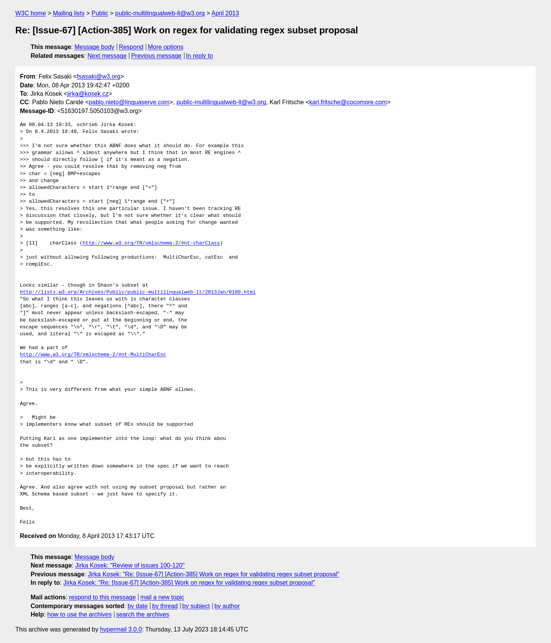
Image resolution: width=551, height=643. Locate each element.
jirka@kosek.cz (88, 93)
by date (137, 606)
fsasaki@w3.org (99, 76)
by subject (196, 606)
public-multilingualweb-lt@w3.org (160, 13)
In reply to (199, 55)
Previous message (156, 55)
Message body (94, 47)
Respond (131, 47)
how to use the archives (79, 614)
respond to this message (102, 597)
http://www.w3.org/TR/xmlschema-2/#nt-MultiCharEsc (93, 354)
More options (166, 47)
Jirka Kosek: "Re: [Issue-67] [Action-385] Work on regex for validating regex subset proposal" (213, 574)
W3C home (30, 13)
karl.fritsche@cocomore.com (348, 102)
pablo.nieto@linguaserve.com (129, 102)
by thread (165, 606)
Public (99, 13)
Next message (107, 55)
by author (227, 606)
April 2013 (225, 13)
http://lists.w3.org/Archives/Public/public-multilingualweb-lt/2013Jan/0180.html (138, 292)
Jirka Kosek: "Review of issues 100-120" (130, 565)
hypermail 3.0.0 (121, 629)
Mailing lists (69, 13)
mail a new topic (162, 597)
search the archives (143, 614)
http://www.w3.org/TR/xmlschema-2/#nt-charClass (151, 243)
